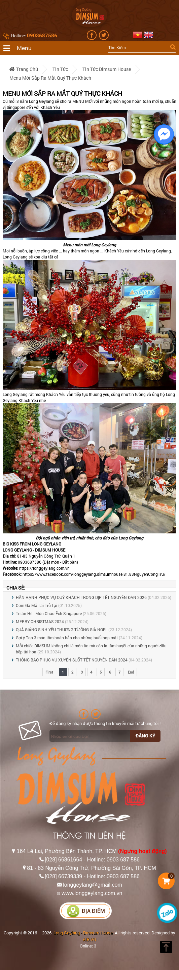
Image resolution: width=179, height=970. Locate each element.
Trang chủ (23, 69)
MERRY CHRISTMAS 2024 (40, 621)
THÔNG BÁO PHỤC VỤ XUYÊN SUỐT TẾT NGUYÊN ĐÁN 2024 (72, 659)
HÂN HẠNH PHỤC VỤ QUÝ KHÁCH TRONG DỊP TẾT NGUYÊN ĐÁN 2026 (81, 597)
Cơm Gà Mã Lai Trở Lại (36, 605)
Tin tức (60, 69)
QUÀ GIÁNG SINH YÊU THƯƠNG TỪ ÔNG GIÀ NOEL (61, 629)
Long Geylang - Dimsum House (83, 933)
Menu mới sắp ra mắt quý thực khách (50, 78)
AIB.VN (89, 939)
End (131, 672)
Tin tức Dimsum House (106, 69)
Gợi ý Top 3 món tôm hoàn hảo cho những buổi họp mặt (67, 637)
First (49, 672)
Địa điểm (86, 911)
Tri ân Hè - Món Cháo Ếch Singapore (49, 613)
